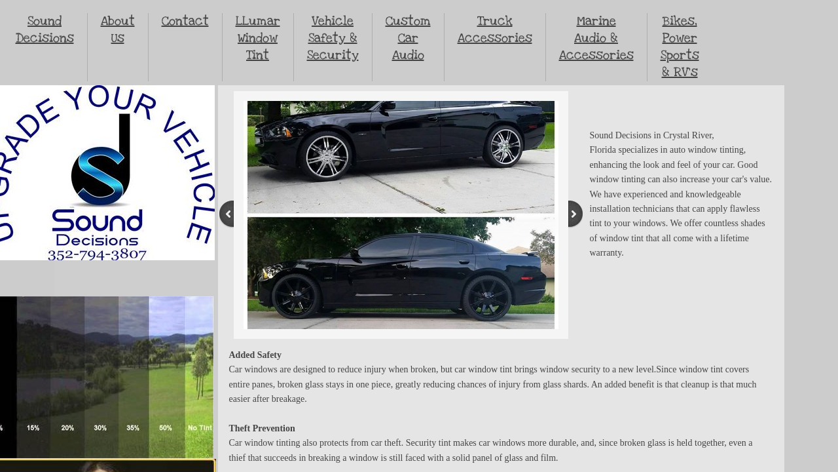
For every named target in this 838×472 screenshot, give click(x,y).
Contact (185, 21)
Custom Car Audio (408, 38)
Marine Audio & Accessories (596, 38)
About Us (118, 30)
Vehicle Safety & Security (333, 38)
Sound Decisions (45, 30)
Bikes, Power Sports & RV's (680, 47)
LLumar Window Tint (258, 38)
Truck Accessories (495, 30)
